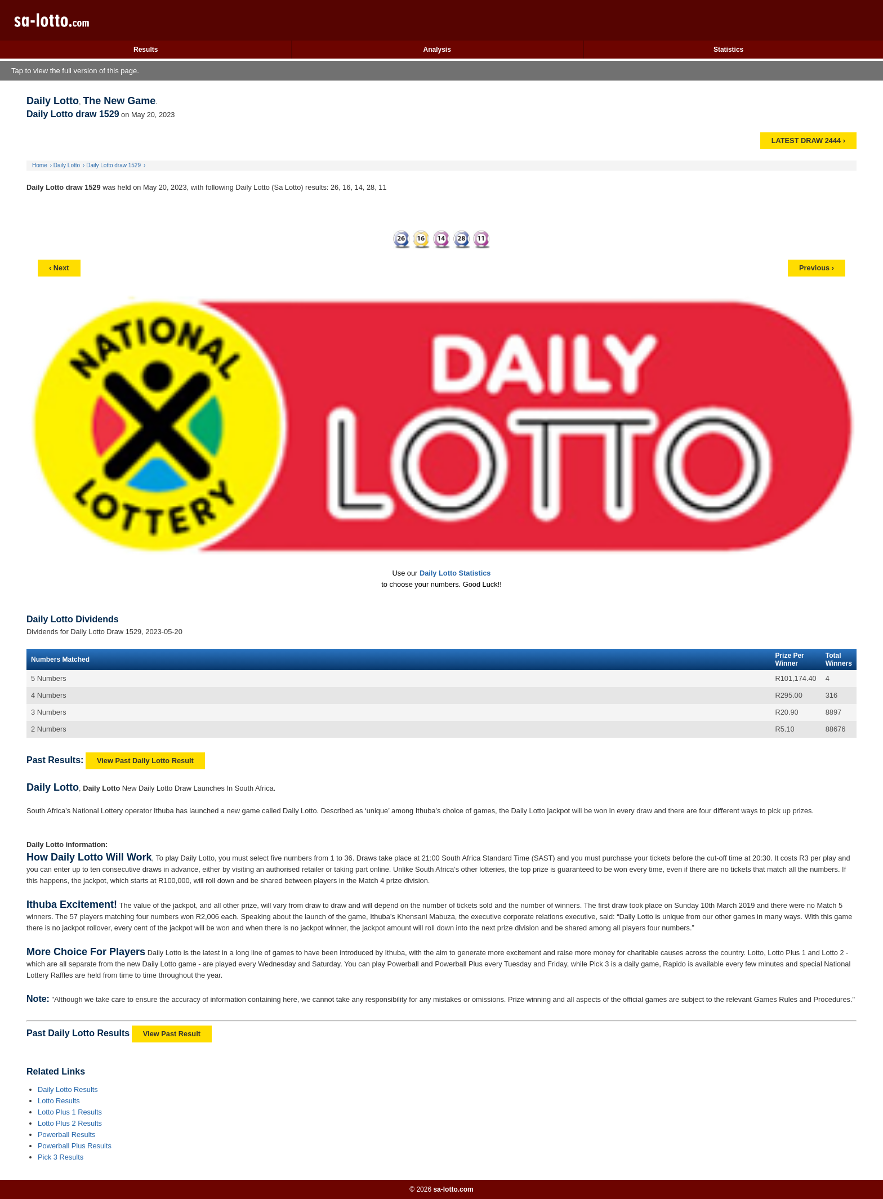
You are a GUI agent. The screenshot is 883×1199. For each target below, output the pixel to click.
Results (145, 50)
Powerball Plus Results (75, 1146)
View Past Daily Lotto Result (145, 760)
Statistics (728, 50)
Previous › (816, 268)
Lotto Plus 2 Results (70, 1123)
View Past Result (171, 1033)
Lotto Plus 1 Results (70, 1112)
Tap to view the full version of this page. (75, 70)
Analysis (437, 50)
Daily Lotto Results (68, 1089)
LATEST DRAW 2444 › (808, 140)
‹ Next (59, 268)
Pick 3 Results (60, 1157)
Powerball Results (66, 1134)
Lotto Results (59, 1101)
